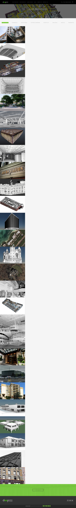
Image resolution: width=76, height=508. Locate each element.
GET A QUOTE (38, 490)
